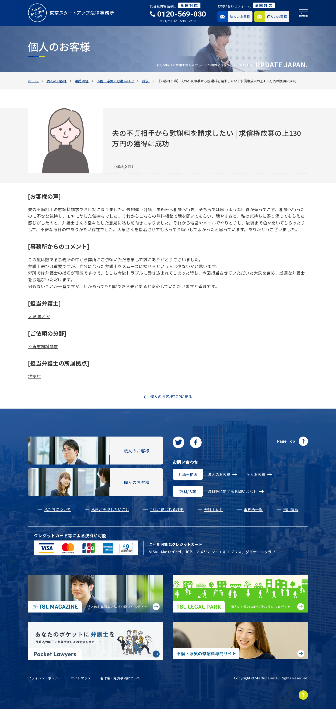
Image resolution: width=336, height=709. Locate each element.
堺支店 (34, 376)
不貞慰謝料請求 (43, 346)
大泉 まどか (39, 316)
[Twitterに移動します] (178, 442)
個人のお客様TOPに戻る (168, 396)
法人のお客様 (222, 474)
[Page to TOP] (303, 695)
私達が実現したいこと (110, 509)
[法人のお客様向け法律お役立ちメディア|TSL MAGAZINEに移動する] (95, 594)
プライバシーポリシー (44, 678)
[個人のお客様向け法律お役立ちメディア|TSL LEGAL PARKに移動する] (240, 594)
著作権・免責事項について (120, 678)
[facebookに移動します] (196, 442)
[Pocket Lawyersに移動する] (95, 641)
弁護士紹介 (213, 509)
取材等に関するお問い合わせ (236, 491)
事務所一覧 (253, 509)
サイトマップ (81, 678)
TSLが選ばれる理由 (166, 509)
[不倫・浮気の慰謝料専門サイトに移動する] (240, 640)
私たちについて (57, 509)
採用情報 (290, 509)
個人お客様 (259, 474)
